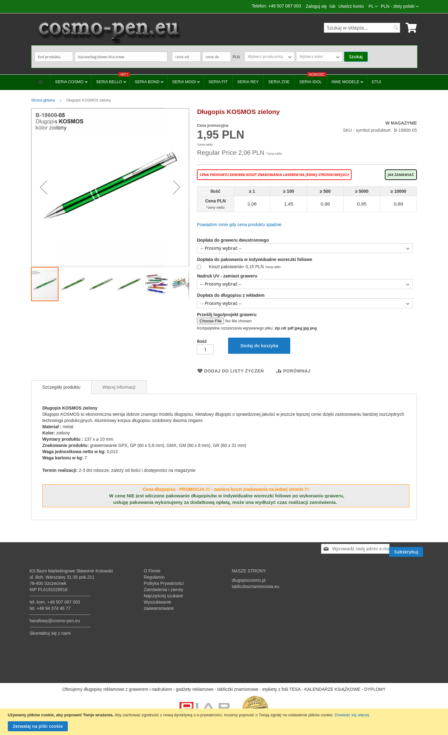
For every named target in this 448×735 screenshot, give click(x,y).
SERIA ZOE (279, 81)
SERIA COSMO (70, 81)
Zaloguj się (316, 6)
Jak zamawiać (401, 174)
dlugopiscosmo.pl (248, 580)
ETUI (376, 81)
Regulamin (154, 577)
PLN (236, 57)
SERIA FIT (217, 81)
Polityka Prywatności (164, 583)
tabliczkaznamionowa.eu (255, 586)
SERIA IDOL (312, 79)
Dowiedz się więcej (352, 715)
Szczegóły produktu (61, 387)
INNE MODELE (345, 81)
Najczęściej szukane (163, 595)
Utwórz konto (351, 6)
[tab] (61, 387)
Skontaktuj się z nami (50, 633)
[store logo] (109, 32)
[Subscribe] (406, 549)
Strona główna (43, 100)
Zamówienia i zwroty (163, 589)
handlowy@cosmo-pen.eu (55, 620)
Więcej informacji (118, 387)
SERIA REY (248, 81)
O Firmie (152, 570)
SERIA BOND (148, 81)
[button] (400, 6)
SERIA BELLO (113, 79)
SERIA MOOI (184, 81)
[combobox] (362, 28)
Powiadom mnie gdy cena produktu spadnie (239, 224)
